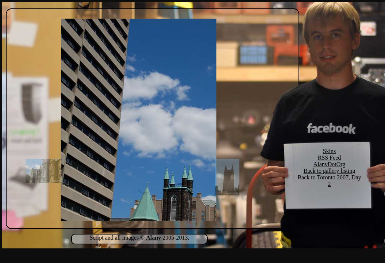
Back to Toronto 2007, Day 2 (329, 180)
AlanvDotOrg (329, 164)
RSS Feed (329, 158)
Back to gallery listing (329, 171)
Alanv (153, 238)
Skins (329, 151)
